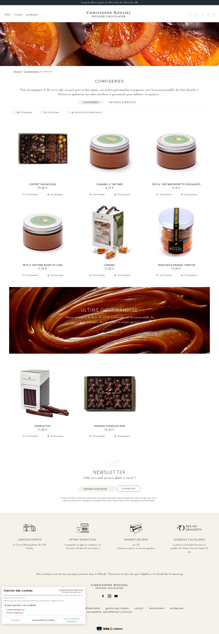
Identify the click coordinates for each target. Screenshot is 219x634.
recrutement (157, 608)
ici (181, 574)
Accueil (17, 71)
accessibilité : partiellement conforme (109, 611)
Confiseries (91, 102)
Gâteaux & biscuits (122, 102)
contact (139, 608)
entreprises (176, 608)
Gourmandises (31, 71)
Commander (109, 332)
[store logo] (109, 14)
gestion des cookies (117, 608)
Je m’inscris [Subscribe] (128, 488)
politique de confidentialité (84, 608)
